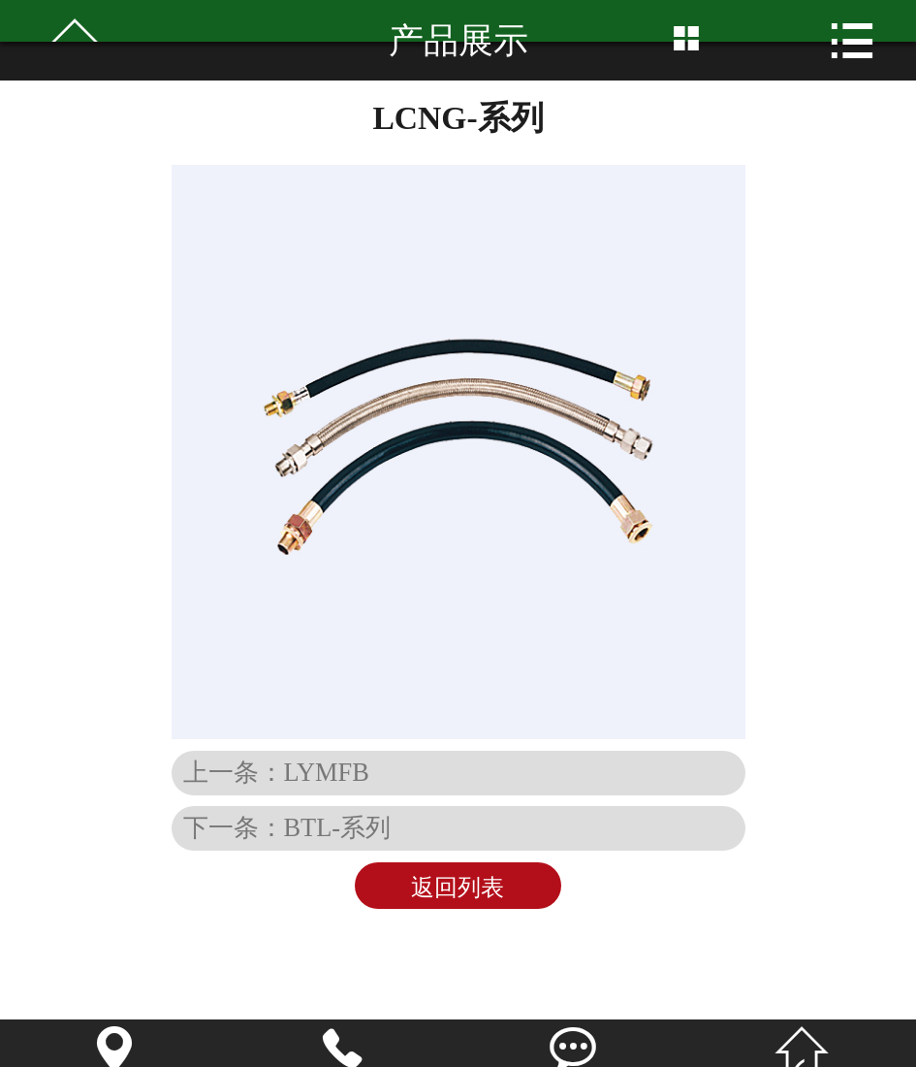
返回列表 (457, 887)
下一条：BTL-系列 (287, 827)
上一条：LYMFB (276, 772)
